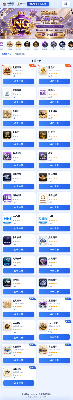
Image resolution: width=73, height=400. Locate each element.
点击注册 (18, 81)
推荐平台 (6, 54)
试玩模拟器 (20, 54)
